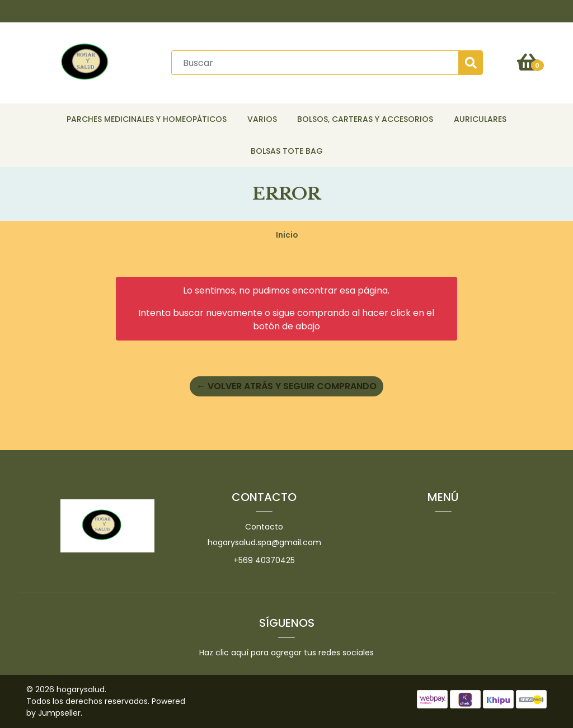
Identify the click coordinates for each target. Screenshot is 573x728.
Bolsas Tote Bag (287, 151)
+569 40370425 (264, 560)
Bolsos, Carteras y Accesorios (365, 119)
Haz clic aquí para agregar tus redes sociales (286, 652)
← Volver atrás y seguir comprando (286, 386)
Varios (262, 119)
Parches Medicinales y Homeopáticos (147, 119)
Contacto (264, 526)
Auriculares (480, 119)
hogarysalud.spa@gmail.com (264, 542)
